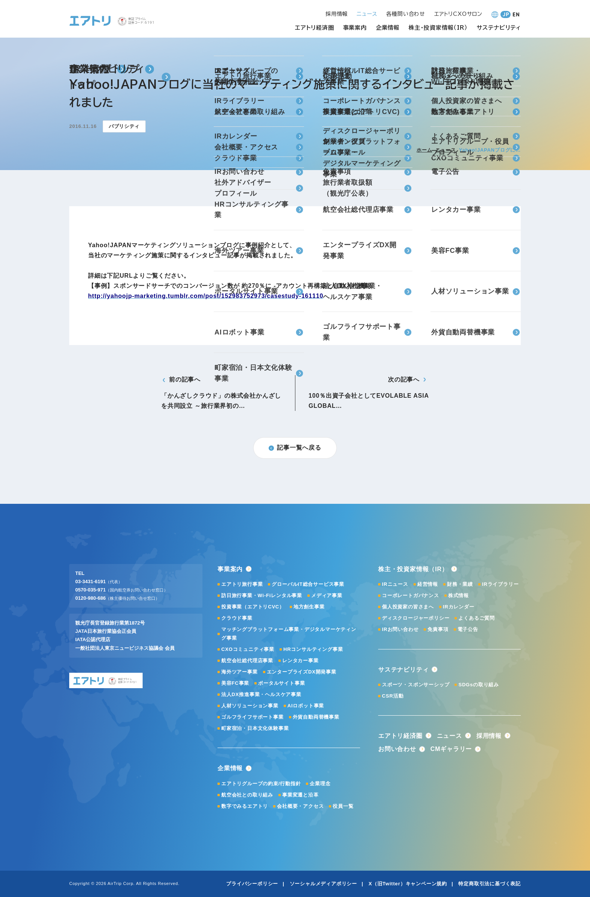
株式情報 (458, 595)
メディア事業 (326, 595)
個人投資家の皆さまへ (408, 607)
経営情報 (427, 584)
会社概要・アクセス (300, 806)
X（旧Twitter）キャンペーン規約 (407, 883)
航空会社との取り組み (247, 795)
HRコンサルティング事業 (313, 649)
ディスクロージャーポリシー (415, 618)
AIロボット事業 (305, 705)
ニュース (445, 150)
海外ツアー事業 (239, 672)
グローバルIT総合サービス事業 (308, 584)
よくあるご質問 (476, 618)
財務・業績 (460, 584)
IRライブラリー (500, 584)
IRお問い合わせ (400, 629)
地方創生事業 (309, 607)
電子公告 (468, 629)
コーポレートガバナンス (410, 595)
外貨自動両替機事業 (316, 717)
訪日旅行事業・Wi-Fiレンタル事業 (261, 595)
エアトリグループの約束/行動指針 (261, 783)
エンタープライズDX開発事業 (301, 672)
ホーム (424, 150)
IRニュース (395, 584)
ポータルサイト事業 (281, 683)
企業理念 (320, 783)
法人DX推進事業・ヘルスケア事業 (261, 694)
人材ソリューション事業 (249, 705)
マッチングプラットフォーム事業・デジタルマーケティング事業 (288, 633)
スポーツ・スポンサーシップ (415, 684)
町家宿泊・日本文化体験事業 (255, 728)
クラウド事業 (236, 618)
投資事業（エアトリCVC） (252, 607)
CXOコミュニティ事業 (247, 649)
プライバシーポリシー (252, 883)
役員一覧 (343, 806)
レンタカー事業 (300, 660)
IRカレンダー (458, 607)
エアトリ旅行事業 (242, 584)
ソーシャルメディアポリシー (323, 883)
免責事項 (437, 629)
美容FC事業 (235, 683)
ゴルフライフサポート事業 (252, 717)
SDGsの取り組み (478, 684)
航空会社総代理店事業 (247, 660)
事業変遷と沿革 (300, 795)
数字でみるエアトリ (244, 806)
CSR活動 (392, 696)
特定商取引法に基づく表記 (489, 883)
